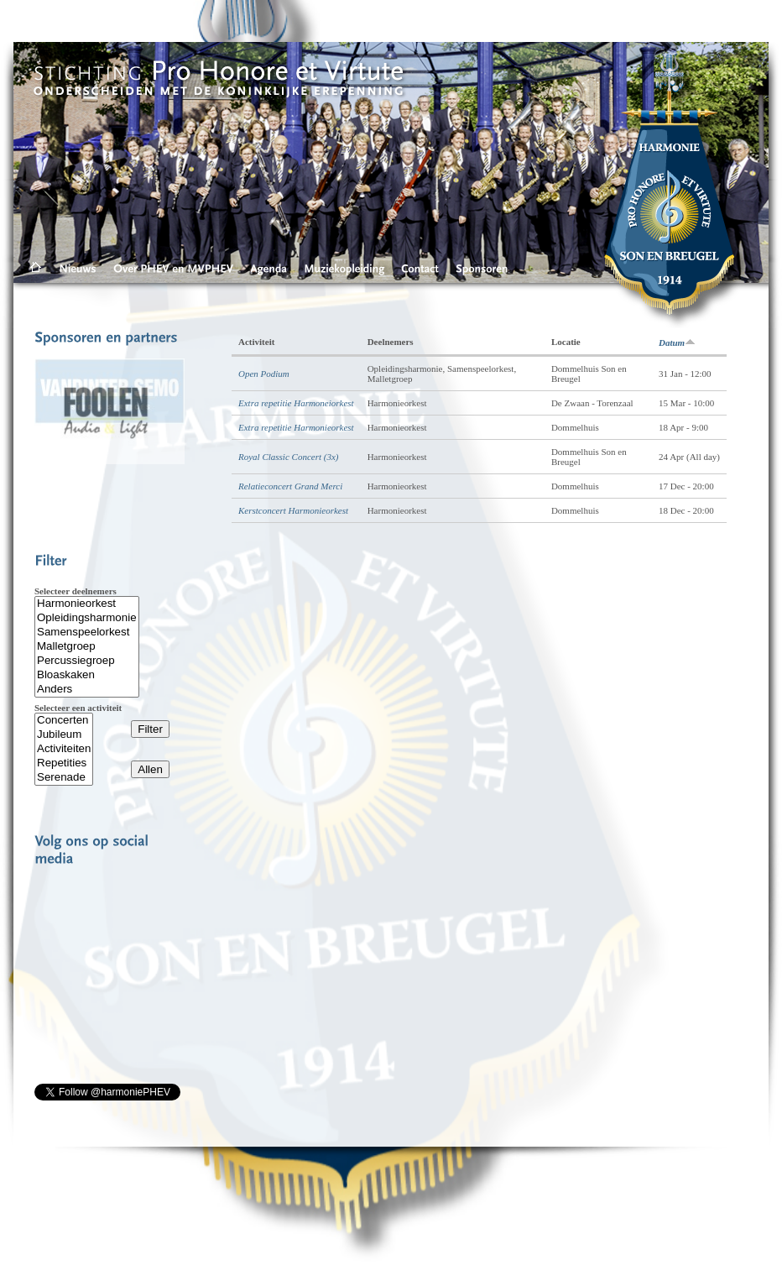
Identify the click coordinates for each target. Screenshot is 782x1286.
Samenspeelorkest (86, 632)
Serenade (63, 778)
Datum (677, 342)
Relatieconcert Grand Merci (290, 486)
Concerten (63, 721)
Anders (86, 689)
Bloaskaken (86, 675)
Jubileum (63, 735)
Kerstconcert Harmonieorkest (293, 510)
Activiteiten (63, 749)
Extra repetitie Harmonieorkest (296, 427)
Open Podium (263, 374)
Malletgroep (86, 647)
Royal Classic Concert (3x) (288, 457)
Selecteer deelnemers (75, 591)
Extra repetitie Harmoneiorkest (296, 403)
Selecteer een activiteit (78, 708)
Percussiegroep (86, 661)
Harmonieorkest (86, 604)
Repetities (63, 763)
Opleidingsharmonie (86, 618)
